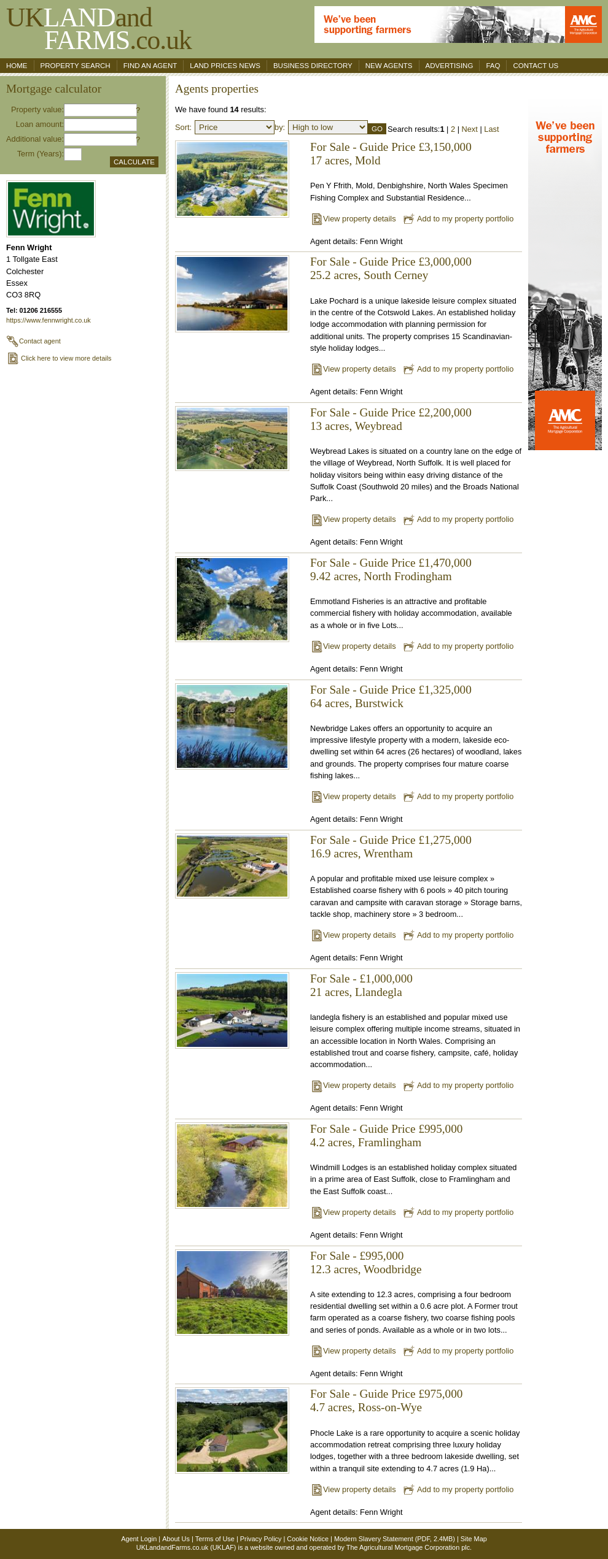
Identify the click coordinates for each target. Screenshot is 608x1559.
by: (280, 127)
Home (17, 65)
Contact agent (33, 341)
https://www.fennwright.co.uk (48, 320)
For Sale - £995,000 (356, 1255)
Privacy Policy (261, 1538)
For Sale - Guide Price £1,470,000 (391, 562)
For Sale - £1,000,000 (361, 978)
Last (491, 129)
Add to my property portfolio (457, 218)
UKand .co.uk (99, 28)
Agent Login (139, 1538)
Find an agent (150, 65)
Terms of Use (215, 1538)
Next (470, 129)
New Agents (389, 65)
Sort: (183, 127)
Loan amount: (40, 124)
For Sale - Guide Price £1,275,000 (391, 839)
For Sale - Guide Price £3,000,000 (391, 261)
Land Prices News (225, 65)
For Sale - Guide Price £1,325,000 (391, 689)
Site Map (474, 1538)
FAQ (493, 65)
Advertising (450, 65)
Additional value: (35, 139)
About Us (176, 1538)
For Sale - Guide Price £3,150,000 (391, 146)
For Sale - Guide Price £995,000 (386, 1128)
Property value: (37, 109)
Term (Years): (40, 153)
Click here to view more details (59, 358)
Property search (76, 65)
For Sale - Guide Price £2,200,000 (391, 412)
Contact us (535, 65)
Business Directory (313, 65)
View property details (353, 218)
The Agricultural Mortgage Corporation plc (408, 1547)
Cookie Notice (308, 1538)
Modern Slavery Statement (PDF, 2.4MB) (394, 1538)
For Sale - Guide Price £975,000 (386, 1393)
